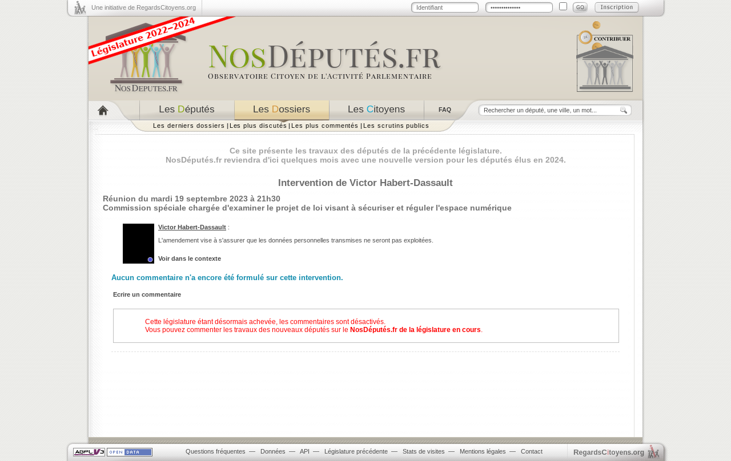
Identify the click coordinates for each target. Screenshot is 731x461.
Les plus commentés (325, 125)
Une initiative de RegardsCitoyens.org (143, 7)
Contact (532, 451)
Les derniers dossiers (189, 125)
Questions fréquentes (216, 451)
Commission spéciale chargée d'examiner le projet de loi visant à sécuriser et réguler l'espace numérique (307, 207)
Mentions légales (483, 451)
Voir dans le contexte (189, 258)
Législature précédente (356, 451)
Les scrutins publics (396, 125)
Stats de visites (424, 451)
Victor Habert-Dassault (192, 227)
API (305, 451)
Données (273, 451)
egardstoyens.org (608, 452)
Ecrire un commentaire (147, 294)
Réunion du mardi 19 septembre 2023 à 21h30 (191, 198)
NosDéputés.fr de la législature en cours (415, 330)
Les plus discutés (258, 125)
